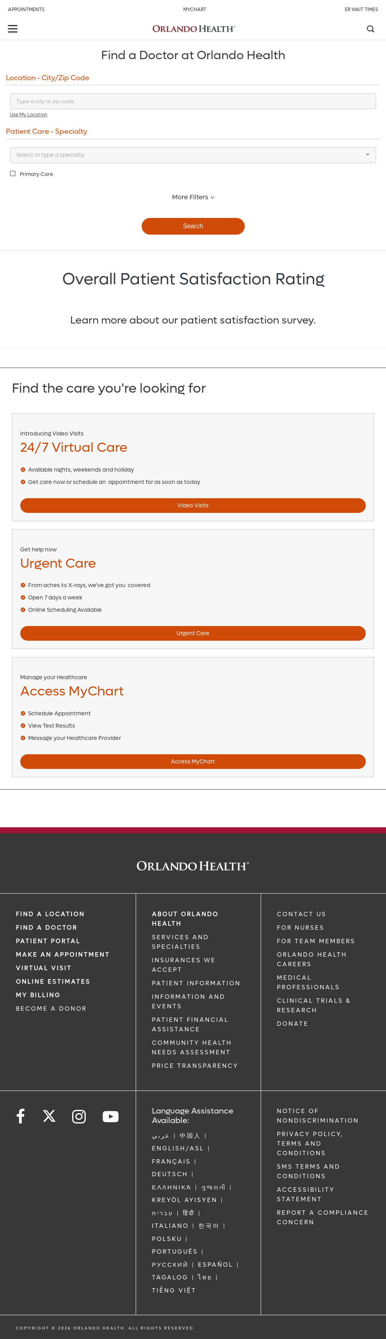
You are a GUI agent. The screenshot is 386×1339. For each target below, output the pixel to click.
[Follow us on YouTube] (111, 1116)
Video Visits (193, 505)
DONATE (293, 1024)
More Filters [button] (193, 197)
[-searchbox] (13, 155)
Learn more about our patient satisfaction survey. (193, 320)
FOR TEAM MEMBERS (316, 941)
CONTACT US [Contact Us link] (301, 914)
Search (193, 226)
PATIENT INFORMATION (196, 983)
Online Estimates (53, 982)
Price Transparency (195, 1066)
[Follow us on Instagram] (79, 1116)
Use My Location (28, 115)
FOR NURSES (301, 928)
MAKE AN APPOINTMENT (63, 955)
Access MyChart (193, 761)
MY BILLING (38, 995)
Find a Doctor (46, 928)
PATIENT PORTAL (48, 941)
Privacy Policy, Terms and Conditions (310, 1143)
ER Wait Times (361, 9)
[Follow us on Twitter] (49, 1113)
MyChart (194, 9)
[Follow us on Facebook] (21, 1116)
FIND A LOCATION (50, 914)
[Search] (370, 30)
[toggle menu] (14, 30)
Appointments (26, 9)
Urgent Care (193, 633)
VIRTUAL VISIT (44, 968)
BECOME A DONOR (51, 1009)
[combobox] (193, 155)
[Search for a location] (193, 101)
